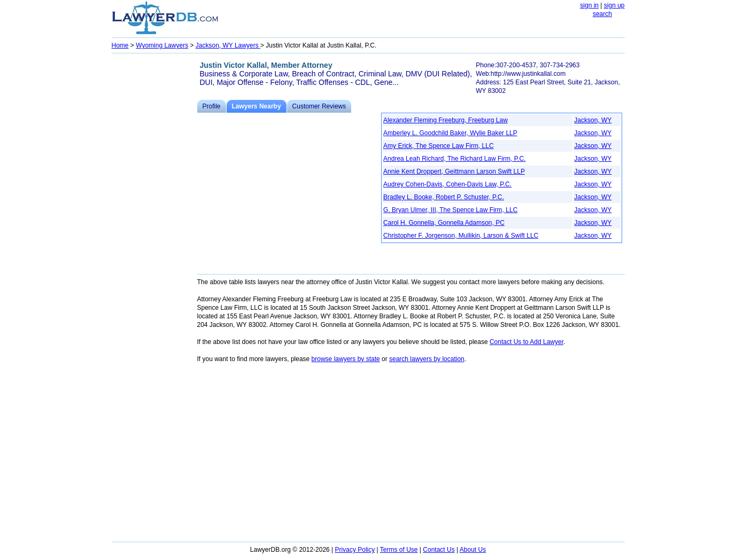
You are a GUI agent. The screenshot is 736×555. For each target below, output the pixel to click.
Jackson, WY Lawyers (228, 45)
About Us (473, 549)
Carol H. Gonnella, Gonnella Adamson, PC (444, 222)
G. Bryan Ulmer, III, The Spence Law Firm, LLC (450, 210)
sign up (614, 5)
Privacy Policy (355, 549)
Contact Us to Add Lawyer (526, 342)
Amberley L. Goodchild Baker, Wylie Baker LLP (450, 133)
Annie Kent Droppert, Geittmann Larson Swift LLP (454, 171)
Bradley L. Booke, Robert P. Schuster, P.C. (443, 197)
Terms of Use (399, 549)
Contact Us (438, 549)
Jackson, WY (592, 120)
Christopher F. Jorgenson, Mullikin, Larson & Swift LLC (460, 235)
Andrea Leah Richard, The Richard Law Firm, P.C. (454, 158)
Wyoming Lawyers (162, 45)
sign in (589, 5)
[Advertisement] (154, 217)
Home (120, 45)
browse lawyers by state (346, 359)
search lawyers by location (426, 359)
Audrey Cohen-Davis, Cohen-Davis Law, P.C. (447, 184)
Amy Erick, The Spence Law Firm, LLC (438, 146)
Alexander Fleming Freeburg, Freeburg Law (445, 120)
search (602, 14)
